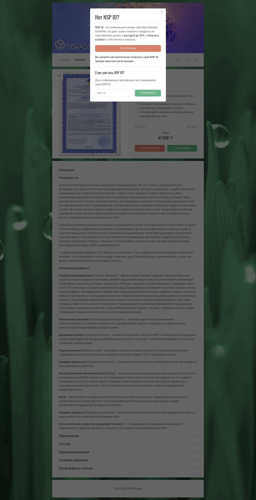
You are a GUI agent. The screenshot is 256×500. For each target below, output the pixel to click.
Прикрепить (148, 93)
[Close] (162, 12)
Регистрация (128, 48)
